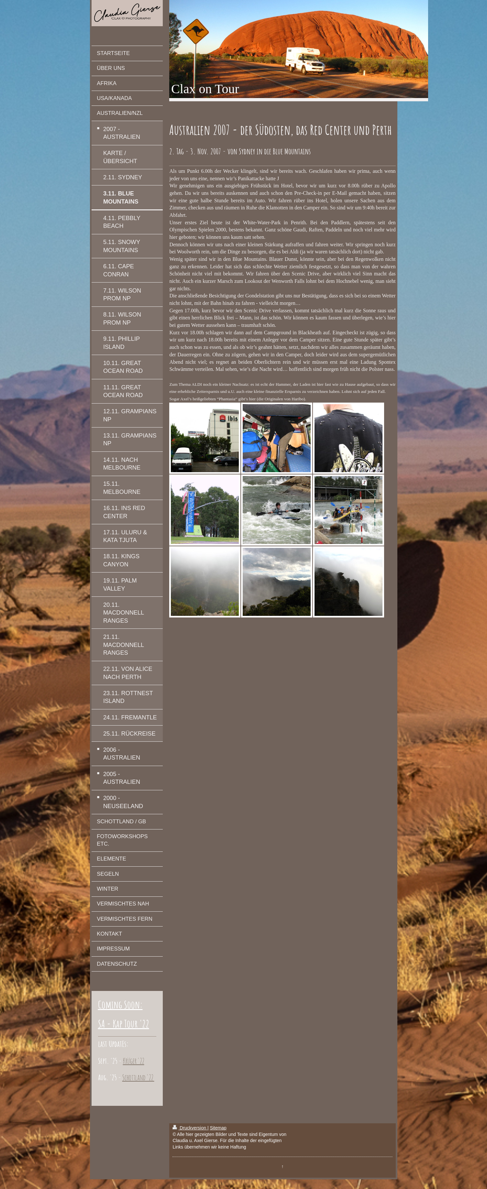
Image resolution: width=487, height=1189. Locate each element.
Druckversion (189, 1127)
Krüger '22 (133, 1061)
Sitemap (218, 1127)
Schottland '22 (138, 1077)
